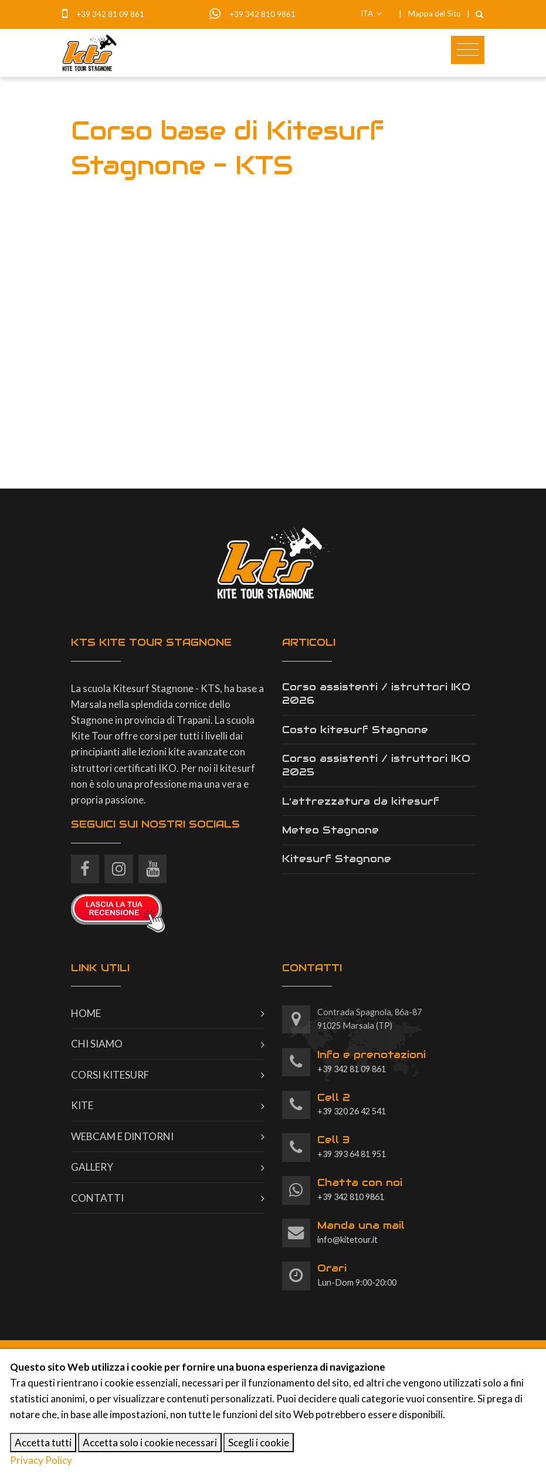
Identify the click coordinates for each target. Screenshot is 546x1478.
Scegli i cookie (258, 1442)
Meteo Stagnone (330, 829)
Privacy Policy (41, 1460)
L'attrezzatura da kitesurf (360, 801)
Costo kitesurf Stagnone (355, 729)
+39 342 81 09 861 (110, 14)
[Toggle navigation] (467, 50)
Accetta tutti (43, 1442)
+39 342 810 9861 (262, 14)
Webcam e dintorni (122, 1136)
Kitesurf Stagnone (336, 858)
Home (86, 1013)
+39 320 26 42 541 (351, 1104)
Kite (82, 1105)
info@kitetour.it (361, 1232)
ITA (371, 13)
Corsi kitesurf (110, 1075)
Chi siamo (97, 1044)
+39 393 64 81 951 (351, 1146)
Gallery (92, 1167)
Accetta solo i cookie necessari (150, 1442)
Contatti (97, 1198)
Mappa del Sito (434, 13)
